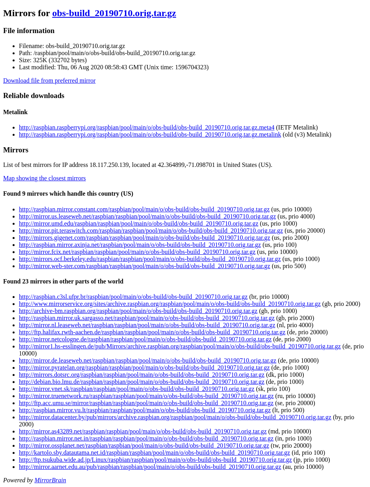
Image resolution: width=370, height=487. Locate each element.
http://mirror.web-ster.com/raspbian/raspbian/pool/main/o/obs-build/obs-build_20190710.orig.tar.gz (144, 266)
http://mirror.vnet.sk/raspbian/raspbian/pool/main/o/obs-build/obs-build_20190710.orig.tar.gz (137, 388)
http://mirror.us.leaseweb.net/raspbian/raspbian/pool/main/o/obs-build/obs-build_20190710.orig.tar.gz (147, 216)
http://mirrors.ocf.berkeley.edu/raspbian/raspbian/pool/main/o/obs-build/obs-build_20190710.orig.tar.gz (150, 259)
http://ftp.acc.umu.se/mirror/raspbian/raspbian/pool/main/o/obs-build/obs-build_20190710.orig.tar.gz (146, 403)
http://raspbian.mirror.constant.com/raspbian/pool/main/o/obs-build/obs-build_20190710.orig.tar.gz (144, 209)
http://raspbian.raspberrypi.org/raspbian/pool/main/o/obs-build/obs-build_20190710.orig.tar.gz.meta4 (147, 127)
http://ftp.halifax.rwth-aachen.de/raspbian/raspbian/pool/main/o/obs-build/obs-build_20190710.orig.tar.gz (152, 332)
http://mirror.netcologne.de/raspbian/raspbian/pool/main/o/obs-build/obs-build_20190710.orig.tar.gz (145, 339)
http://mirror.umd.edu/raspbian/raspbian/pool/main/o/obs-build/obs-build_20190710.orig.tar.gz (138, 223)
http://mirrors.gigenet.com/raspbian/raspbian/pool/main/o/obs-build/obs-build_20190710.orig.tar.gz (144, 237)
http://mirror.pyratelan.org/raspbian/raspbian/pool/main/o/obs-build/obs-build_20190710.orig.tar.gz (144, 367)
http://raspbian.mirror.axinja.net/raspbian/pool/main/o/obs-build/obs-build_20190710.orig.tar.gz (140, 244)
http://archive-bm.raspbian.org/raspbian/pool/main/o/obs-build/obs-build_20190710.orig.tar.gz (138, 310)
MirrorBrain (50, 480)
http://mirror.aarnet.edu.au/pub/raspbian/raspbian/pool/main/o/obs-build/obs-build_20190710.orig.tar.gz (150, 466)
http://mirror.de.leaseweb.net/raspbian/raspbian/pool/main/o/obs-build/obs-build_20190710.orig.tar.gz (147, 360)
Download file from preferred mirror (49, 80)
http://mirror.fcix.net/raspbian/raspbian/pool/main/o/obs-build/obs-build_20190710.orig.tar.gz (137, 251)
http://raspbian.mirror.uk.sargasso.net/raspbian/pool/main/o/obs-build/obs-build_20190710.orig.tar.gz (147, 318)
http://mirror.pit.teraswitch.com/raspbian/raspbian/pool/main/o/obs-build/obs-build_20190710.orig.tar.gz (151, 230)
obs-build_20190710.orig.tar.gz (114, 13)
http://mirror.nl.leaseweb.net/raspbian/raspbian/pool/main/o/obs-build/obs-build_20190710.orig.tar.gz (147, 325)
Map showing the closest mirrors (44, 178)
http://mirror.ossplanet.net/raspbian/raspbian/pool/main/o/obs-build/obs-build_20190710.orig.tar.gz (144, 445)
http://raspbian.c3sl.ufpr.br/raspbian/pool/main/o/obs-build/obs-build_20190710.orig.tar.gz (133, 296)
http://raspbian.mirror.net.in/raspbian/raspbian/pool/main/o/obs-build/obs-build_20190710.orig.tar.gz (146, 438)
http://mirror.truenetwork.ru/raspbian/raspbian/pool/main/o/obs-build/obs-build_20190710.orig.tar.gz (146, 396)
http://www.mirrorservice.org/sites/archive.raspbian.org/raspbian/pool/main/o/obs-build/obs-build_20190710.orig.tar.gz (170, 303)
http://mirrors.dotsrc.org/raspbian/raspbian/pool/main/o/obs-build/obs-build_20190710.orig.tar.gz (141, 374)
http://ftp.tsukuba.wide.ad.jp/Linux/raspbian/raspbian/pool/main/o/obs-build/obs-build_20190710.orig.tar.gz (155, 459)
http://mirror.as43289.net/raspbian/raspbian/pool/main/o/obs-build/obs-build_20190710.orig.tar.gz (143, 431)
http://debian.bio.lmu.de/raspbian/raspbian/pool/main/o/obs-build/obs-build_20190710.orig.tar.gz (141, 381)
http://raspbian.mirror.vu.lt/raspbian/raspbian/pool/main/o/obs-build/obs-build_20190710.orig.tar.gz (145, 410)
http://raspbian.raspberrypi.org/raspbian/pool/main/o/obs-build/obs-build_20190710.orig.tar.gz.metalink (150, 134)
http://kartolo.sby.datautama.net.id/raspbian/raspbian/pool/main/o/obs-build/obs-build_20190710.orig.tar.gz (154, 452)
